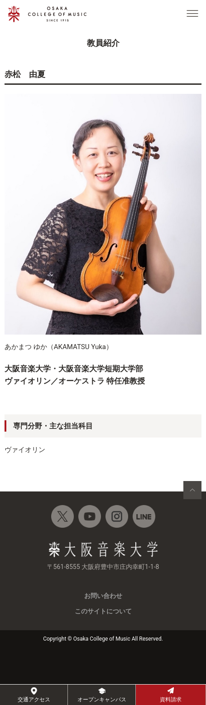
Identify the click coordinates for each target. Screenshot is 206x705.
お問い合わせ (103, 595)
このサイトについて (103, 611)
